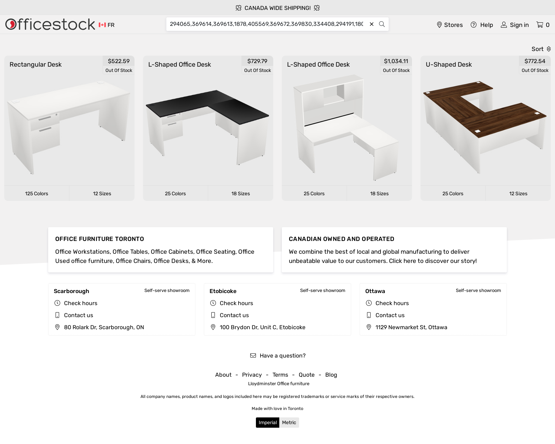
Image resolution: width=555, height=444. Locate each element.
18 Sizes (240, 194)
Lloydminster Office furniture (278, 383)
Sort (541, 48)
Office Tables (130, 251)
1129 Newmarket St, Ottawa (406, 327)
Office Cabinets (172, 251)
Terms (280, 374)
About (223, 374)
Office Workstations (82, 251)
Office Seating (215, 251)
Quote (307, 374)
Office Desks (171, 260)
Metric (289, 423)
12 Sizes (102, 194)
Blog (331, 374)
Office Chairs (133, 260)
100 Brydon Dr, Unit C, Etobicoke (257, 327)
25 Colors (175, 194)
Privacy (252, 374)
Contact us (78, 315)
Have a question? (278, 355)
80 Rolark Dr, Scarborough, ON (99, 327)
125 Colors (36, 194)
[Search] (268, 24)
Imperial (268, 423)
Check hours (80, 303)
